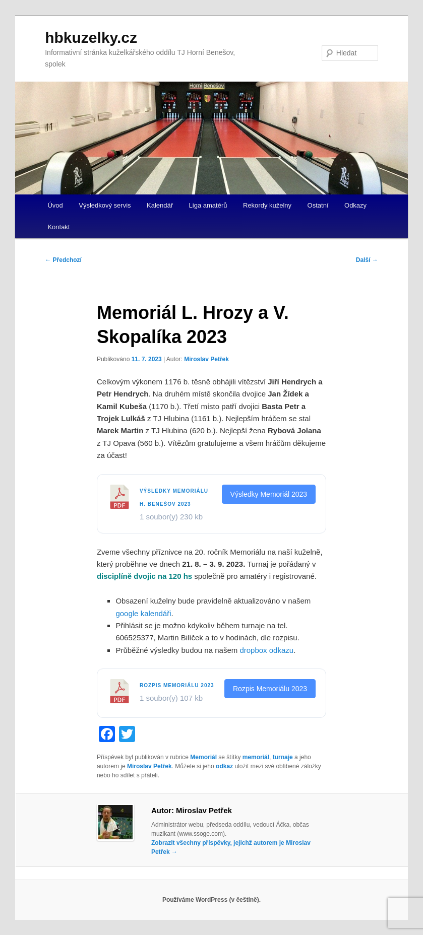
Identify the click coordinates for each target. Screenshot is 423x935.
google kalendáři (143, 613)
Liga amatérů (208, 205)
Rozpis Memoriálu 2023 (177, 685)
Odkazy (355, 205)
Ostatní (318, 205)
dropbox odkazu (266, 650)
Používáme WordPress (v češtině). (211, 899)
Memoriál (203, 757)
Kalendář (160, 205)
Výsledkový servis (105, 205)
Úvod (55, 205)
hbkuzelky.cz (91, 37)
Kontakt (58, 227)
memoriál (256, 757)
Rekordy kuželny (267, 205)
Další (367, 259)
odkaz (224, 766)
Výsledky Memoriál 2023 (269, 494)
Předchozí (63, 259)
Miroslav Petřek (206, 359)
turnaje (283, 757)
